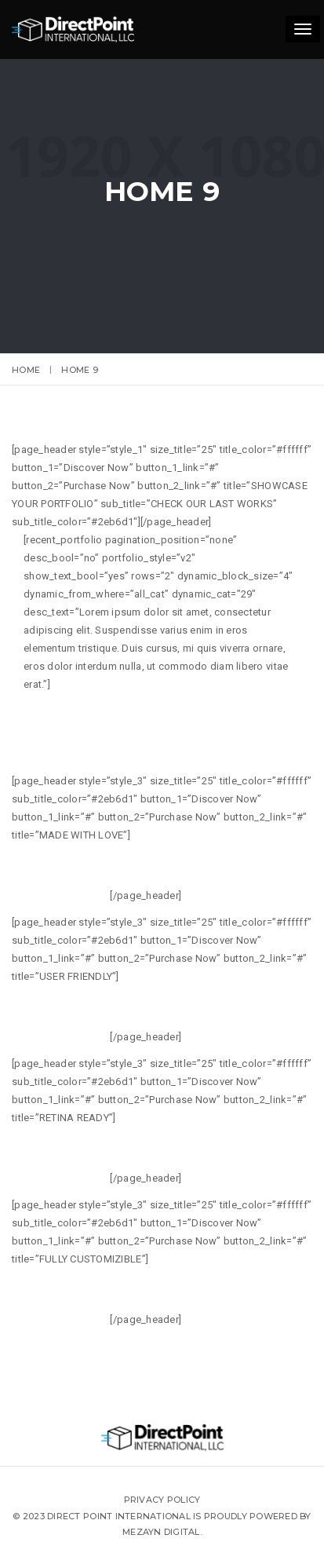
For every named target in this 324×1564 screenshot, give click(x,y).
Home (26, 369)
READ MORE (223, 896)
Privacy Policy (162, 1499)
